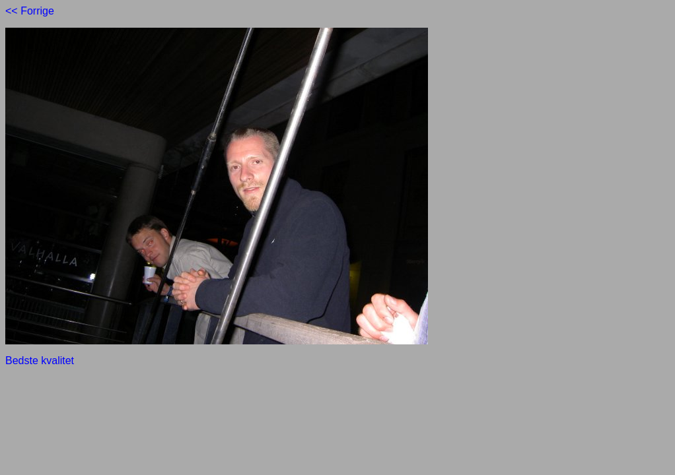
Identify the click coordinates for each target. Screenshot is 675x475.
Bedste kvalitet (39, 360)
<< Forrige (29, 10)
